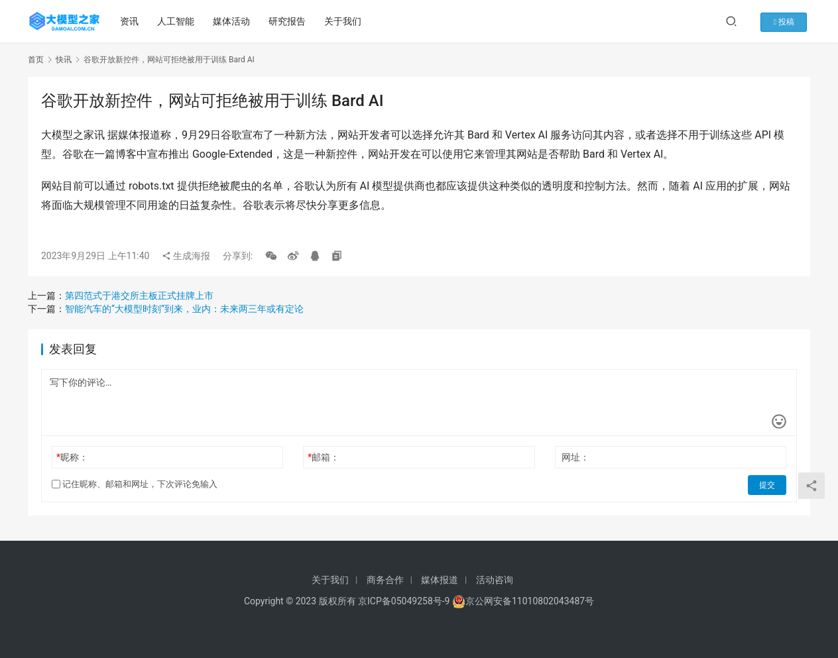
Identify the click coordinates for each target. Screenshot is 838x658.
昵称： (72, 457)
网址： (575, 457)
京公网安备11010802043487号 (529, 601)
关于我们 (344, 21)
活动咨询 (494, 580)
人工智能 (177, 21)
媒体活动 (232, 21)
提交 (768, 484)
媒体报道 (439, 580)
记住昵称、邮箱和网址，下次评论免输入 (134, 484)
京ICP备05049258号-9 (403, 601)
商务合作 (385, 580)
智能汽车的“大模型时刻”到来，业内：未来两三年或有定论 (184, 308)
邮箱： (323, 457)
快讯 (64, 59)
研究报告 (288, 21)
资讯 (130, 21)
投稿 (789, 21)
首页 (36, 59)
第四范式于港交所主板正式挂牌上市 (139, 295)
